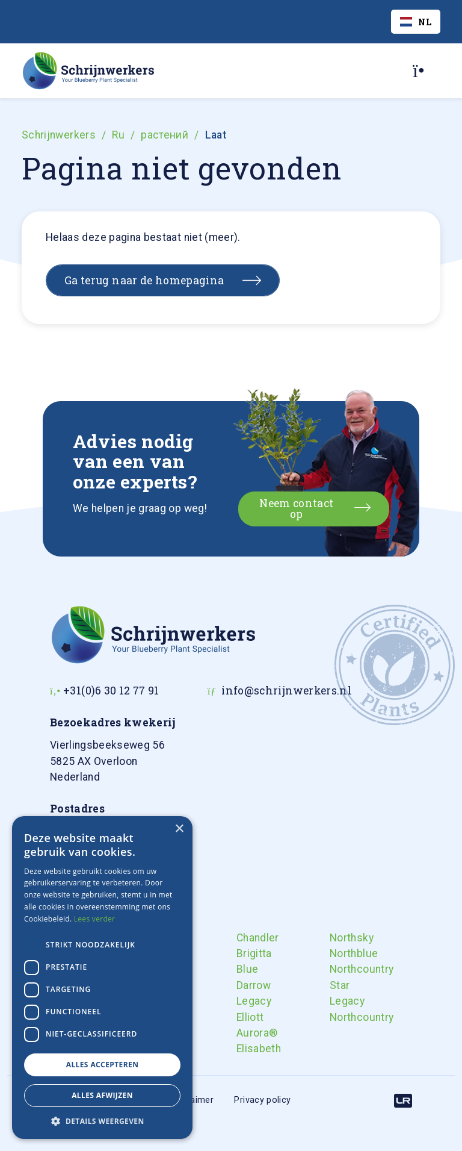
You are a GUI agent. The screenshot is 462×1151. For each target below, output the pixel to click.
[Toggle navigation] (422, 70)
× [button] (178, 829)
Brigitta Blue (246, 961)
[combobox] (415, 22)
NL (415, 22)
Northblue (340, 953)
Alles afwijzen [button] (102, 1095)
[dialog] (102, 977)
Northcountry (340, 969)
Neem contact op (296, 508)
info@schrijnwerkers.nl (286, 690)
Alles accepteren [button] (102, 1064)
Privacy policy (262, 1100)
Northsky (340, 938)
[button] (102, 1121)
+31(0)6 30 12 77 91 (111, 690)
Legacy (246, 1001)
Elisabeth (246, 1049)
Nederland (107, 761)
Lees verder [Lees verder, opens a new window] (95, 919)
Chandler (246, 938)
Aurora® (246, 1033)
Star (340, 985)
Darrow (246, 985)
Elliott (246, 1017)
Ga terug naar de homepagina (144, 280)
